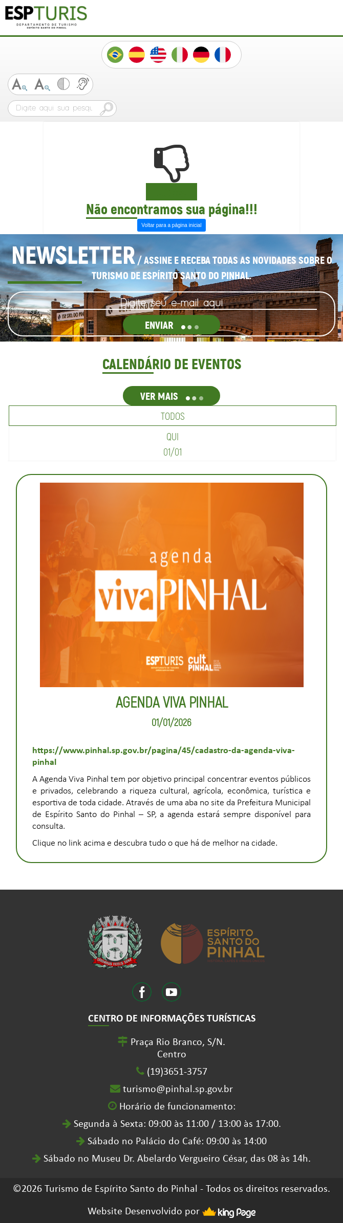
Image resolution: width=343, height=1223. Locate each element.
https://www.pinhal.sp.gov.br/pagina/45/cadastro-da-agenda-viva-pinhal (163, 756)
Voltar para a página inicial (171, 225)
